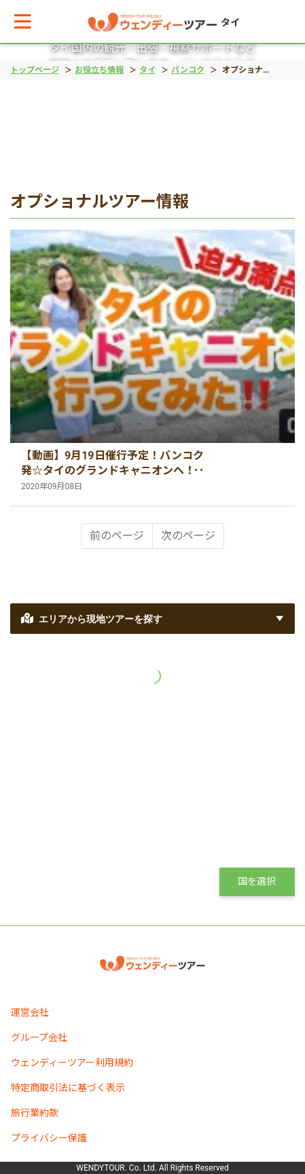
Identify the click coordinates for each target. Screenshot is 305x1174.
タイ (147, 70)
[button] (23, 21)
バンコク (187, 70)
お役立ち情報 (99, 70)
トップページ (34, 70)
